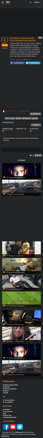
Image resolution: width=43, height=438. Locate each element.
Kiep (4, 413)
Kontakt (5, 393)
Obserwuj (35, 114)
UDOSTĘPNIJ (16, 63)
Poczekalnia (8, 402)
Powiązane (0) (8, 122)
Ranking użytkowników (10, 385)
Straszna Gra (7, 415)
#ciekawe (35, 118)
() (5, 48)
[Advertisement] (21, 86)
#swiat (12, 118)
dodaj (36, 125)
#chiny (7, 118)
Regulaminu (5, 436)
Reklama (6, 391)
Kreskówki (6, 409)
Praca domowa (8, 411)
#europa (18, 118)
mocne (5, 45)
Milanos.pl (19, 432)
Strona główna (8, 400)
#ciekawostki (26, 118)
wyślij (38, 155)
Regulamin (6, 387)
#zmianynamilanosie (9, 417)
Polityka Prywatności (10, 389)
